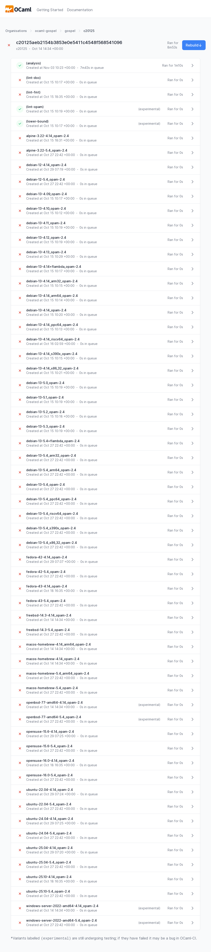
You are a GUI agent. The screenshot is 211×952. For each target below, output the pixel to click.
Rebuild (194, 45)
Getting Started (50, 10)
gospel (70, 31)
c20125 (88, 31)
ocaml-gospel (46, 31)
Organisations (16, 31)
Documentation (80, 10)
